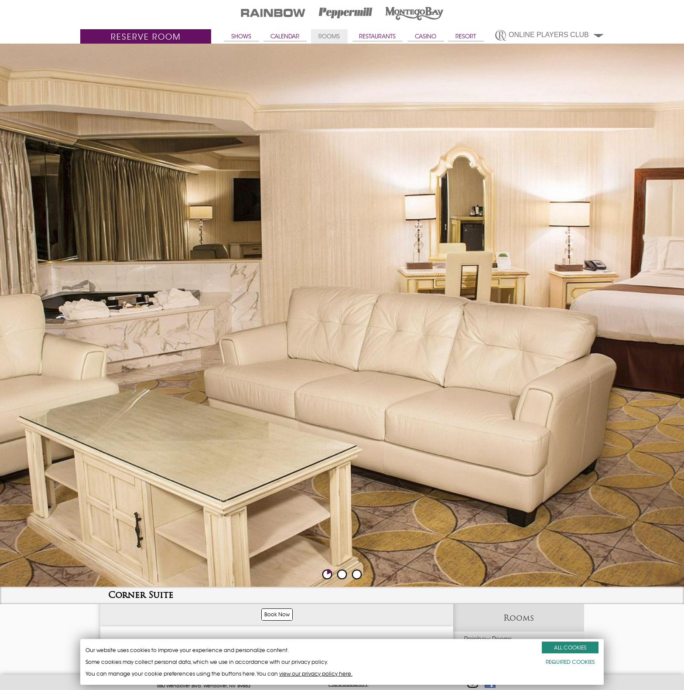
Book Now (277, 614)
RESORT (465, 36)
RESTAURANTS (377, 36)
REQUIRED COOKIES (570, 662)
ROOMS (329, 36)
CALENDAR (284, 36)
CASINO (425, 36)
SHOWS (241, 36)
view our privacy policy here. (315, 673)
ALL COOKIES (570, 647)
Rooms (518, 618)
